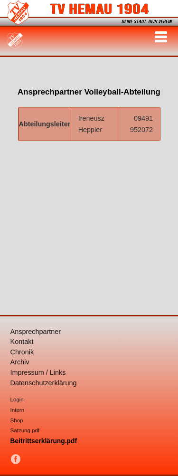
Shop (16, 420)
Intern (17, 410)
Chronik (22, 352)
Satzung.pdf (24, 430)
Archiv (19, 362)
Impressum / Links (38, 372)
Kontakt (22, 341)
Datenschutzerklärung (43, 383)
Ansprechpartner (35, 331)
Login (17, 399)
